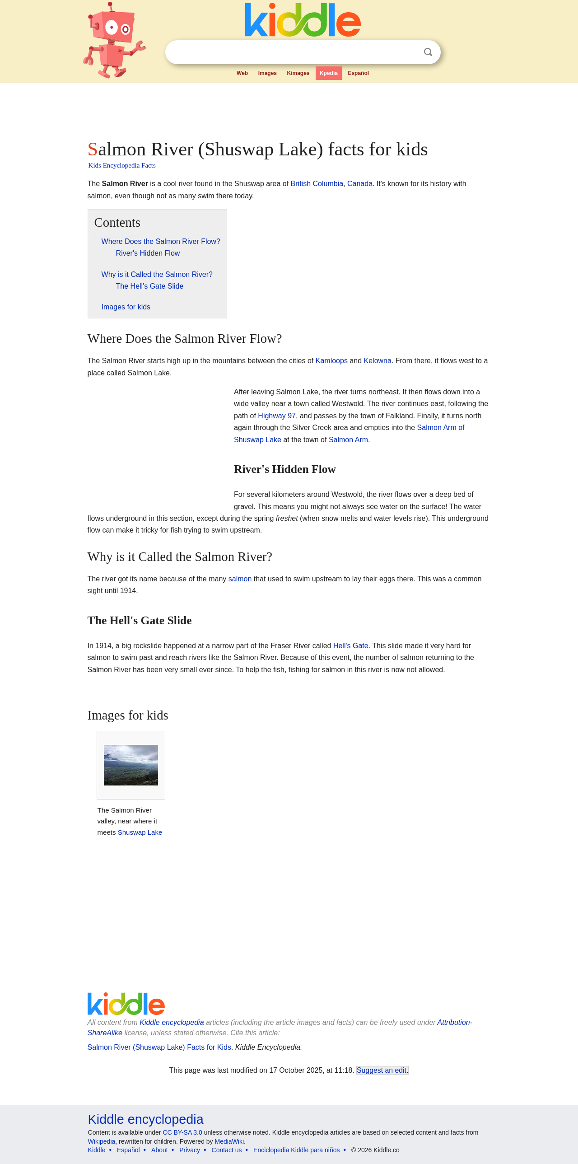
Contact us (227, 1150)
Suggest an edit (381, 1070)
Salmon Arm (348, 440)
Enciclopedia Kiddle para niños (296, 1150)
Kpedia (329, 73)
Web (242, 73)
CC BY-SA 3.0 (182, 1132)
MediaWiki (229, 1141)
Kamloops (332, 361)
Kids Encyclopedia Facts (122, 165)
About (159, 1150)
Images (267, 73)
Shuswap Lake (140, 832)
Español (358, 73)
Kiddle (97, 1150)
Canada (360, 183)
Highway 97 (277, 416)
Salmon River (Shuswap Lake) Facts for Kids (159, 1047)
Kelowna (378, 361)
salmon (240, 579)
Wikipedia (102, 1141)
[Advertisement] (288, 108)
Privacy (189, 1150)
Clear (409, 52)
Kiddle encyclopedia (172, 1022)
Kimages (298, 73)
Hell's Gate (350, 646)
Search (428, 52)
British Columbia (317, 183)
